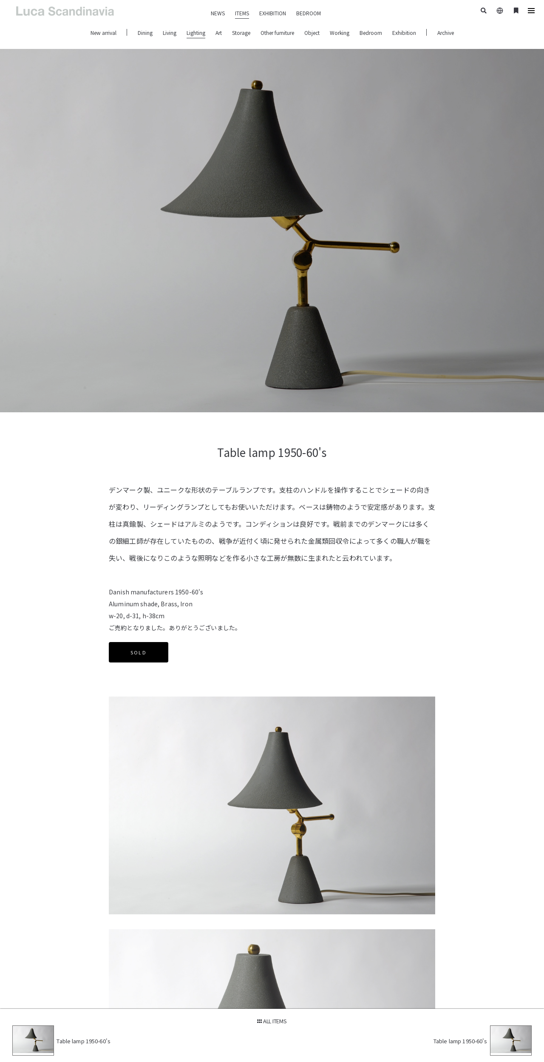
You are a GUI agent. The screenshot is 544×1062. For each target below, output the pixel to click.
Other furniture (277, 32)
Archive (445, 32)
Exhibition (404, 32)
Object (312, 32)
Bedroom (371, 32)
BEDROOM (308, 13)
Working (339, 32)
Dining (145, 32)
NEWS (218, 13)
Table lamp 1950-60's (85, 1041)
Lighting (196, 32)
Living (169, 32)
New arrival (103, 32)
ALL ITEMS (271, 1020)
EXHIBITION (272, 13)
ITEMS (242, 13)
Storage (241, 32)
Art (218, 32)
